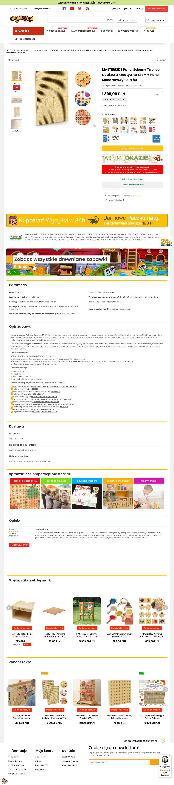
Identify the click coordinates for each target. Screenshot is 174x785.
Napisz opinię (113, 196)
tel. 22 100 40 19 (68, 757)
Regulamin (13, 757)
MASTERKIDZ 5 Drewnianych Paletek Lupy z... (119, 635)
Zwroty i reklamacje (17, 769)
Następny (16, 130)
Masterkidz (30, 234)
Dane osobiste (41, 765)
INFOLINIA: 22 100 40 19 (19, 9)
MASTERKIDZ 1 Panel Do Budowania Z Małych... (54, 635)
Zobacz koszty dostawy (132, 184)
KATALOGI (139, 9)
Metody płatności (16, 765)
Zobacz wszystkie (140, 740)
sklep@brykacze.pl (151, 172)
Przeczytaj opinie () (116, 200)
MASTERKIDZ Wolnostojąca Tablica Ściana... (152, 716)
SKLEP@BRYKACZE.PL (41, 9)
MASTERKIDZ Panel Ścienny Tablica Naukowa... (119, 716)
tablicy (87, 337)
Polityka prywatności (17, 773)
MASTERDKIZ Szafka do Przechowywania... (22, 635)
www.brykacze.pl (69, 765)
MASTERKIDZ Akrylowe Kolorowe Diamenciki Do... (152, 635)
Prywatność (40, 769)
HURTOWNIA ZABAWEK (156, 9)
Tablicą (16, 344)
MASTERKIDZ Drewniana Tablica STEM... (87, 716)
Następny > (161, 60)
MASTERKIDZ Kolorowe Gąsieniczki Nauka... (22, 716)
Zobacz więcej (156, 138)
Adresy (38, 761)
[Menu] (169, 756)
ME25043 (70, 404)
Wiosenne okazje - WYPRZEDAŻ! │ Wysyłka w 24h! (87, 2)
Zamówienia (40, 757)
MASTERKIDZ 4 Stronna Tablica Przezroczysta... (87, 635)
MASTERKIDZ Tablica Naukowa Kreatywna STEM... (54, 716)
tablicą (39, 382)
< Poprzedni (13, 60)
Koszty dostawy (15, 761)
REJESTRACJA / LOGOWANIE (121, 9)
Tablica (29, 335)
